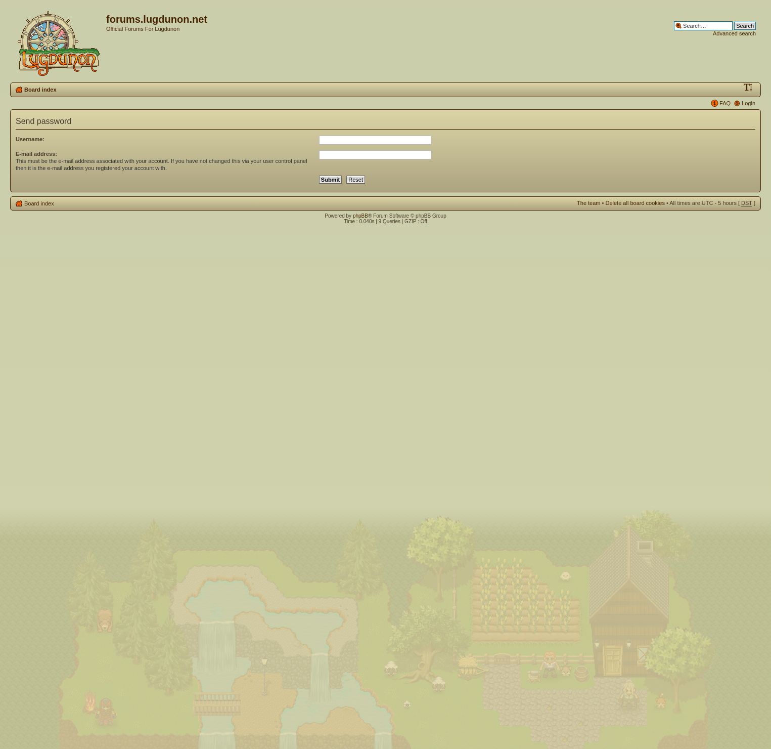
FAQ (725, 103)
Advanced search (734, 33)
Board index (40, 90)
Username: (30, 139)
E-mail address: (36, 154)
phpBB (360, 216)
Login (748, 103)
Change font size (748, 87)
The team (588, 203)
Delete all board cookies (634, 203)
